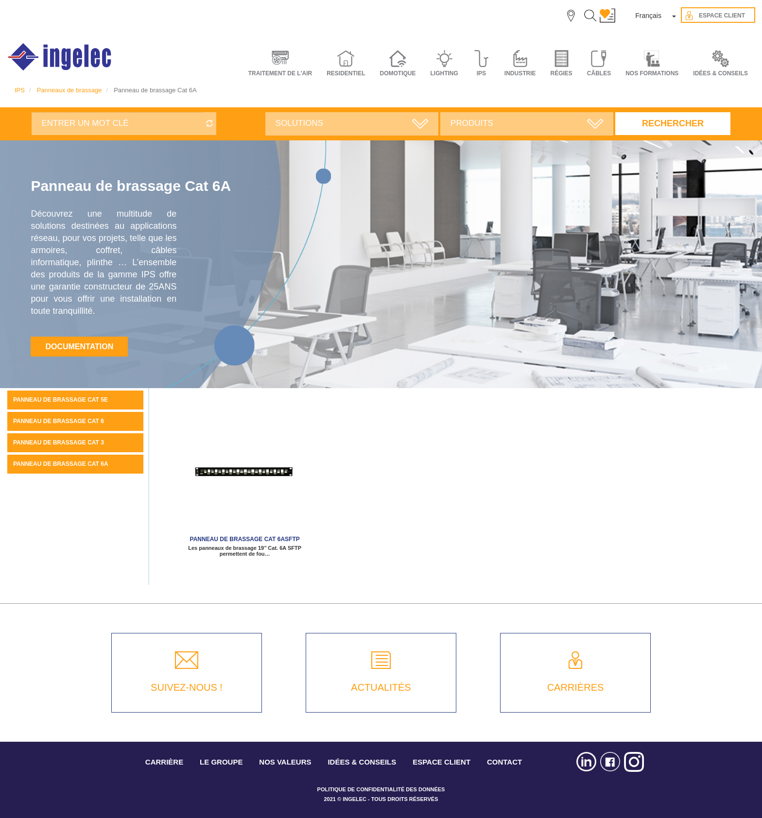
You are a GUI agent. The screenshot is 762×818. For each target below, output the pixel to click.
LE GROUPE (221, 762)
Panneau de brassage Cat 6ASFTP (245, 539)
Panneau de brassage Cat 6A (60, 463)
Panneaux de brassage (69, 90)
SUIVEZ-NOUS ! (187, 687)
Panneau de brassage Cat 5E (60, 399)
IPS (20, 90)
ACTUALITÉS (381, 687)
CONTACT (504, 762)
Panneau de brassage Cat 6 (58, 421)
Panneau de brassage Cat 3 (58, 442)
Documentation (79, 346)
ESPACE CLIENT (441, 762)
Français (648, 15)
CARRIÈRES (575, 687)
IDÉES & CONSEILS (720, 73)
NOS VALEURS (285, 762)
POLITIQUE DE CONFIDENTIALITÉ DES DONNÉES (381, 789)
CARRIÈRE (164, 762)
